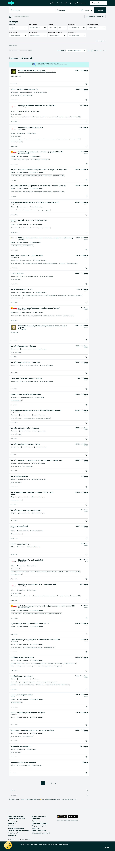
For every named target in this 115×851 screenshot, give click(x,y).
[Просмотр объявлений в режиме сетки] (92, 50)
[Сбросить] (82, 10)
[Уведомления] (71, 3)
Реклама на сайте (13, 833)
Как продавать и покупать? (41, 833)
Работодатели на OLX (39, 830)
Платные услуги (13, 821)
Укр (58, 3)
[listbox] (87, 10)
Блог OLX (11, 826)
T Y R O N (13, 494)
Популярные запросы (39, 826)
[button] (18, 28)
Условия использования (16, 828)
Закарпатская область (22, 50)
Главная (11, 50)
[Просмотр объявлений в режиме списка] (89, 50)
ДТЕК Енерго (21, 239)
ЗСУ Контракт (22, 329)
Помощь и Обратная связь (16, 818)
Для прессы (12, 835)
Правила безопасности (39, 816)
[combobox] (33, 10)
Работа (15, 50)
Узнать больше (64, 844)
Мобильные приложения (16, 816)
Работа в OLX (36, 828)
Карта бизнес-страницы (40, 823)
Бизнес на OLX (12, 823)
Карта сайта (36, 818)
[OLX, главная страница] (11, 3)
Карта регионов (37, 821)
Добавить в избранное (95, 17)
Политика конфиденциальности (18, 830)
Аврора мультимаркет (24, 153)
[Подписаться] (86, 83)
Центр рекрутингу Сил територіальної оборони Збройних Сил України (37, 72)
